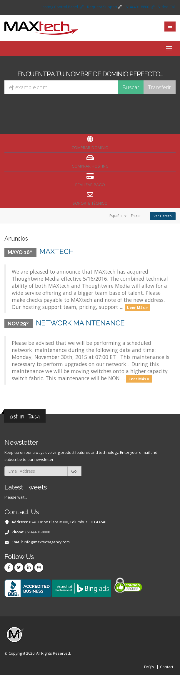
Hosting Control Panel (59, 6)
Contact (166, 666)
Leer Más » (137, 307)
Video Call (167, 6)
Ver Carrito (163, 216)
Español (117, 215)
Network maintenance (80, 323)
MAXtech (56, 251)
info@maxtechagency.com (47, 542)
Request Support (102, 6)
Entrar (136, 215)
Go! (74, 471)
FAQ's (149, 666)
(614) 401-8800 (136, 6)
